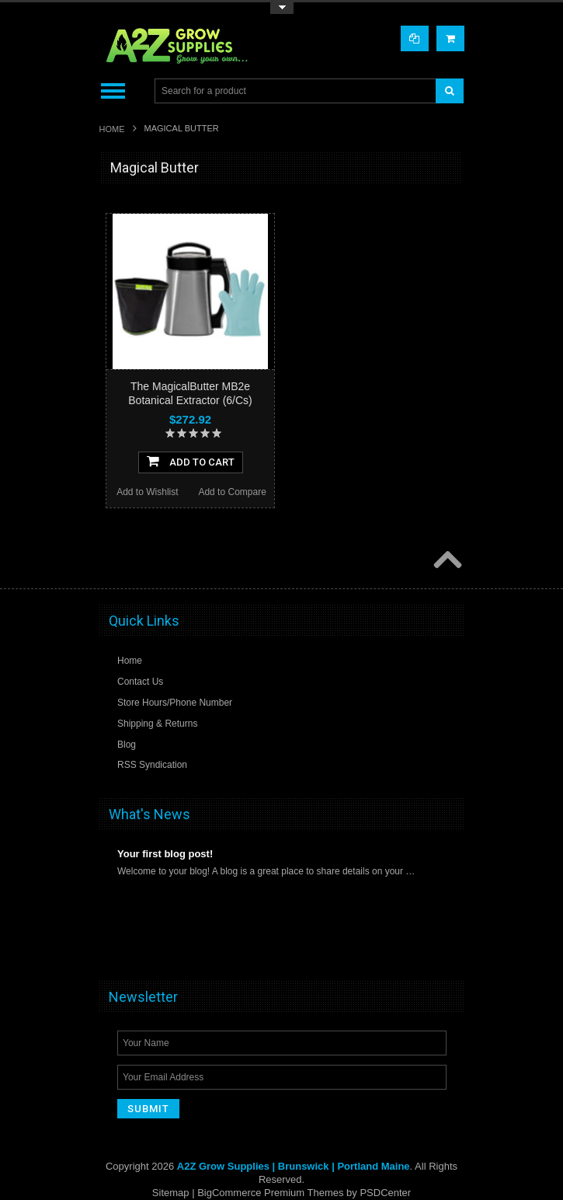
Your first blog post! (165, 854)
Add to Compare (232, 492)
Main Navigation (113, 91)
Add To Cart (191, 461)
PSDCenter (385, 1192)
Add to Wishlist (147, 492)
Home (112, 129)
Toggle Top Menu (282, 8)
